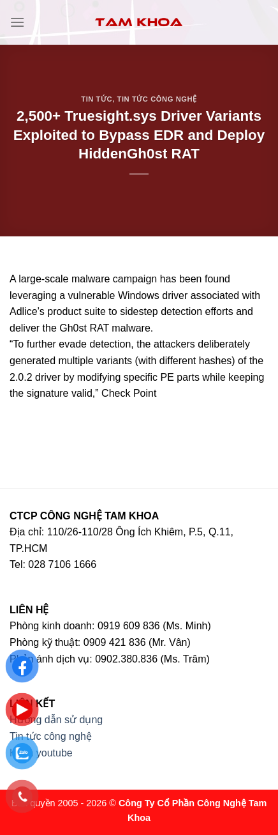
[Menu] (17, 22)
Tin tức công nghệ (157, 99)
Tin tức (96, 99)
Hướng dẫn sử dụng (56, 719)
